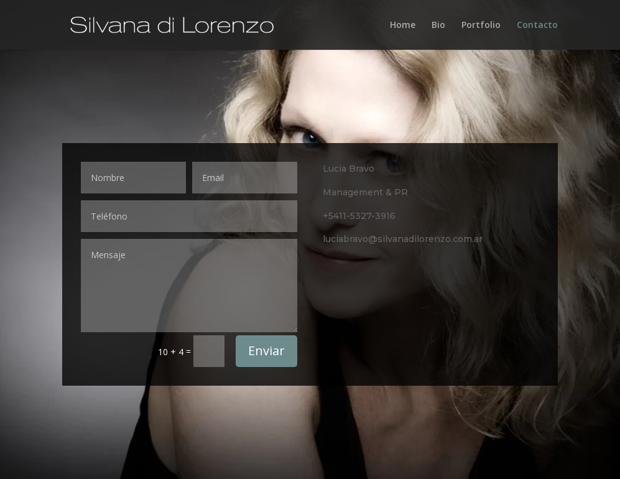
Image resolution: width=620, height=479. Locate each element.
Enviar (266, 350)
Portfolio (481, 25)
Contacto (537, 25)
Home (402, 25)
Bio (438, 25)
